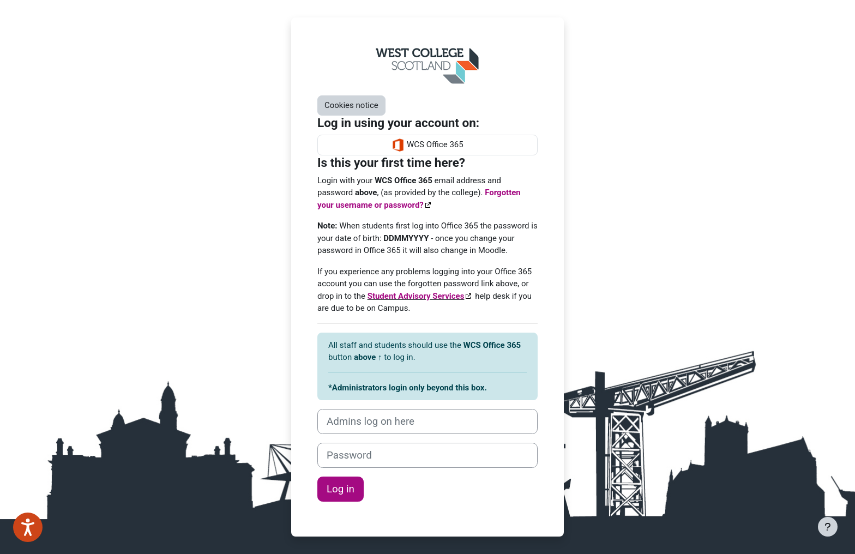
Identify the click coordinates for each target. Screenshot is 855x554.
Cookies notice (351, 105)
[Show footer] (828, 527)
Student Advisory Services (416, 296)
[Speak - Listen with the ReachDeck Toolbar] (28, 527)
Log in (340, 489)
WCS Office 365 (427, 145)
